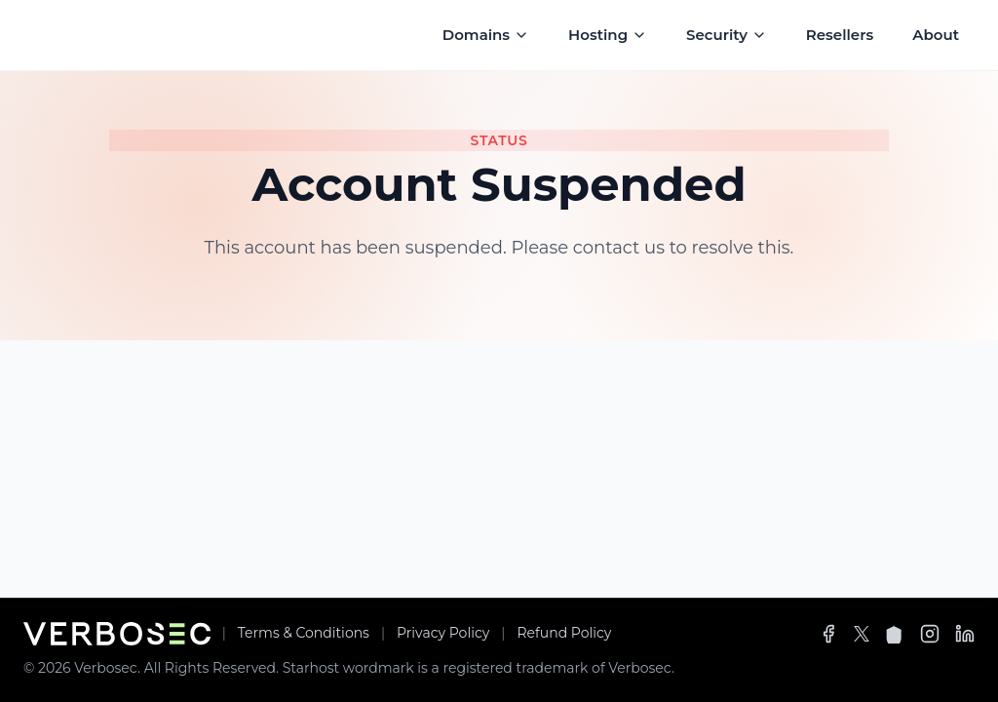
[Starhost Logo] (111, 35)
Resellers (839, 34)
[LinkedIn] (965, 634)
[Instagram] (930, 634)
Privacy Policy (443, 633)
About (935, 34)
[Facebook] (828, 634)
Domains (485, 34)
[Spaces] (894, 634)
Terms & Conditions (303, 633)
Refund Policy (564, 633)
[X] (861, 634)
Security (726, 34)
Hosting (607, 34)
